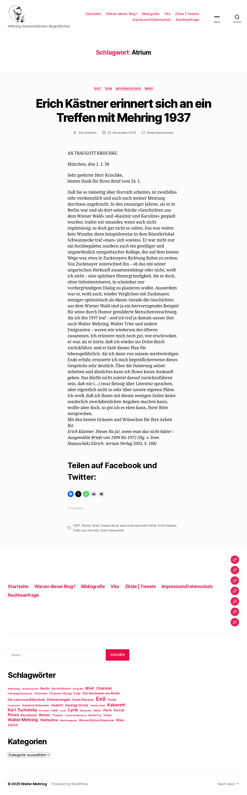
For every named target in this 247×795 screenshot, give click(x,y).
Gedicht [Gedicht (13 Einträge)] (57, 705)
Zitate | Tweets (187, 14)
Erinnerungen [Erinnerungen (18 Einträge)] (58, 700)
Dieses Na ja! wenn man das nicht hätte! (128, 526)
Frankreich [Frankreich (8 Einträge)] (14, 705)
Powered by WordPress (70, 784)
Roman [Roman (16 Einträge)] (44, 715)
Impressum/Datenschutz (152, 20)
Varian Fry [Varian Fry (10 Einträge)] (94, 715)
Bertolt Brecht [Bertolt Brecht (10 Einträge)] (61, 688)
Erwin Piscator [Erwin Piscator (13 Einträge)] (83, 700)
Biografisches (128, 89)
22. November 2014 (121, 133)
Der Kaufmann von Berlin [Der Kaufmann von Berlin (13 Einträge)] (101, 693)
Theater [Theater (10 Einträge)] (57, 715)
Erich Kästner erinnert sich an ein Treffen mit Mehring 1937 (123, 111)
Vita (167, 14)
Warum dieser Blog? (121, 14)
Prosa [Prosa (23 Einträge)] (13, 715)
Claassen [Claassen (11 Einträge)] (40, 693)
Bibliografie (150, 14)
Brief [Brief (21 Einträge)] (89, 688)
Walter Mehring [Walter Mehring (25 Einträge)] (23, 719)
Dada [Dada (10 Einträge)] (77, 693)
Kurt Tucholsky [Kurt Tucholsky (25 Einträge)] (22, 710)
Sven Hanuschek (112, 531)
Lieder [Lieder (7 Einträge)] (63, 711)
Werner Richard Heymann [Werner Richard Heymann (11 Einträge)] (96, 720)
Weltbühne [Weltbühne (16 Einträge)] (49, 720)
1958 (108, 89)
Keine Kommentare (160, 133)
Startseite (93, 14)
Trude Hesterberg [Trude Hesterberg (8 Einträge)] (75, 715)
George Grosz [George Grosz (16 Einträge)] (76, 705)
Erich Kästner (166, 526)
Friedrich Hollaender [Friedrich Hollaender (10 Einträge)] (35, 705)
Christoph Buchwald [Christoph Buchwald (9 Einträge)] (20, 693)
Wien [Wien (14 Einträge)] (120, 720)
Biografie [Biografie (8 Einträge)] (78, 689)
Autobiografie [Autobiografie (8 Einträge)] (30, 689)
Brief (149, 89)
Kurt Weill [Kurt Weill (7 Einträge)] (44, 711)
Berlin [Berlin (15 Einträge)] (45, 689)
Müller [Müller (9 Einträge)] (97, 710)
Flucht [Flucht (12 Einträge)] (111, 700)
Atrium (86, 526)
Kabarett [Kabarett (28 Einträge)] (116, 705)
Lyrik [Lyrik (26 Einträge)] (73, 710)
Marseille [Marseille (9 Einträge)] (85, 710)
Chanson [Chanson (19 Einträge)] (104, 688)
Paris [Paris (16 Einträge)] (107, 710)
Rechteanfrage (187, 20)
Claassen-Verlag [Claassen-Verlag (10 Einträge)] (60, 693)
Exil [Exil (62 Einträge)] (101, 699)
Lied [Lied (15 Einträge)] (54, 710)
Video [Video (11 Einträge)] (107, 715)
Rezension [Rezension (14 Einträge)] (29, 715)
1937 (97, 89)
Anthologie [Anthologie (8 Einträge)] (14, 689)
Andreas (90, 133)
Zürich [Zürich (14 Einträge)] (13, 725)
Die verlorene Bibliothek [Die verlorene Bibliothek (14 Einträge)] (26, 700)
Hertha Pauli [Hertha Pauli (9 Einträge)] (98, 705)
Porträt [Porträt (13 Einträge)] (119, 710)
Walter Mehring (34, 784)
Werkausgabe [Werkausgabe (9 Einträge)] (68, 720)
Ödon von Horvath (86, 531)
